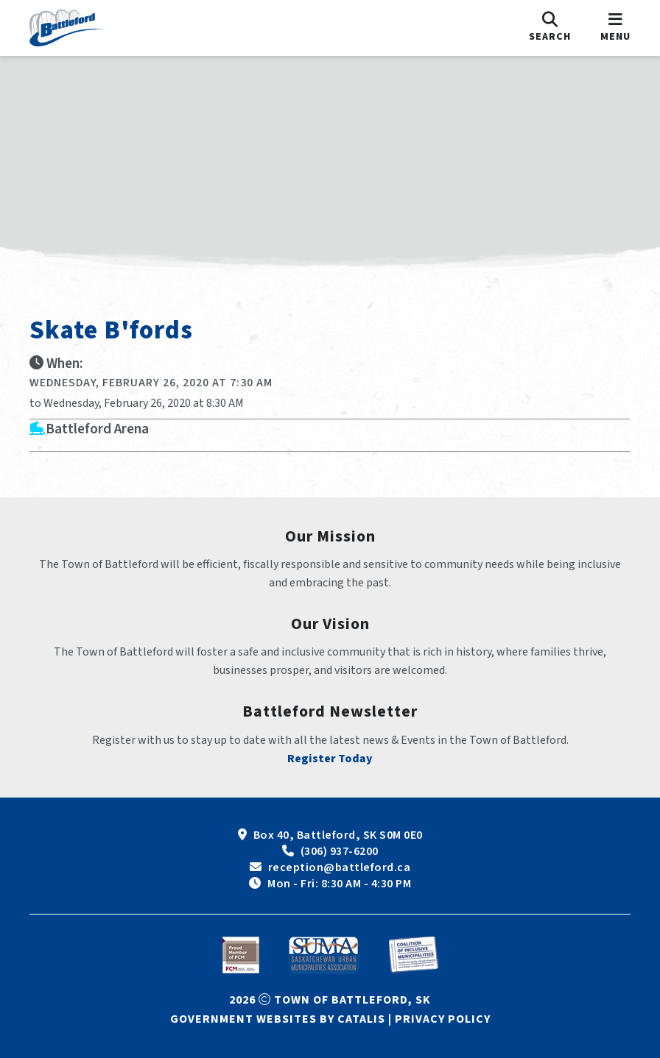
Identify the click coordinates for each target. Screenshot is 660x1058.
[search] (550, 28)
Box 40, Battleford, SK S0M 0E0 (338, 835)
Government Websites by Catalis (277, 1019)
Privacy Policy (443, 1019)
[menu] (615, 28)
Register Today (330, 758)
